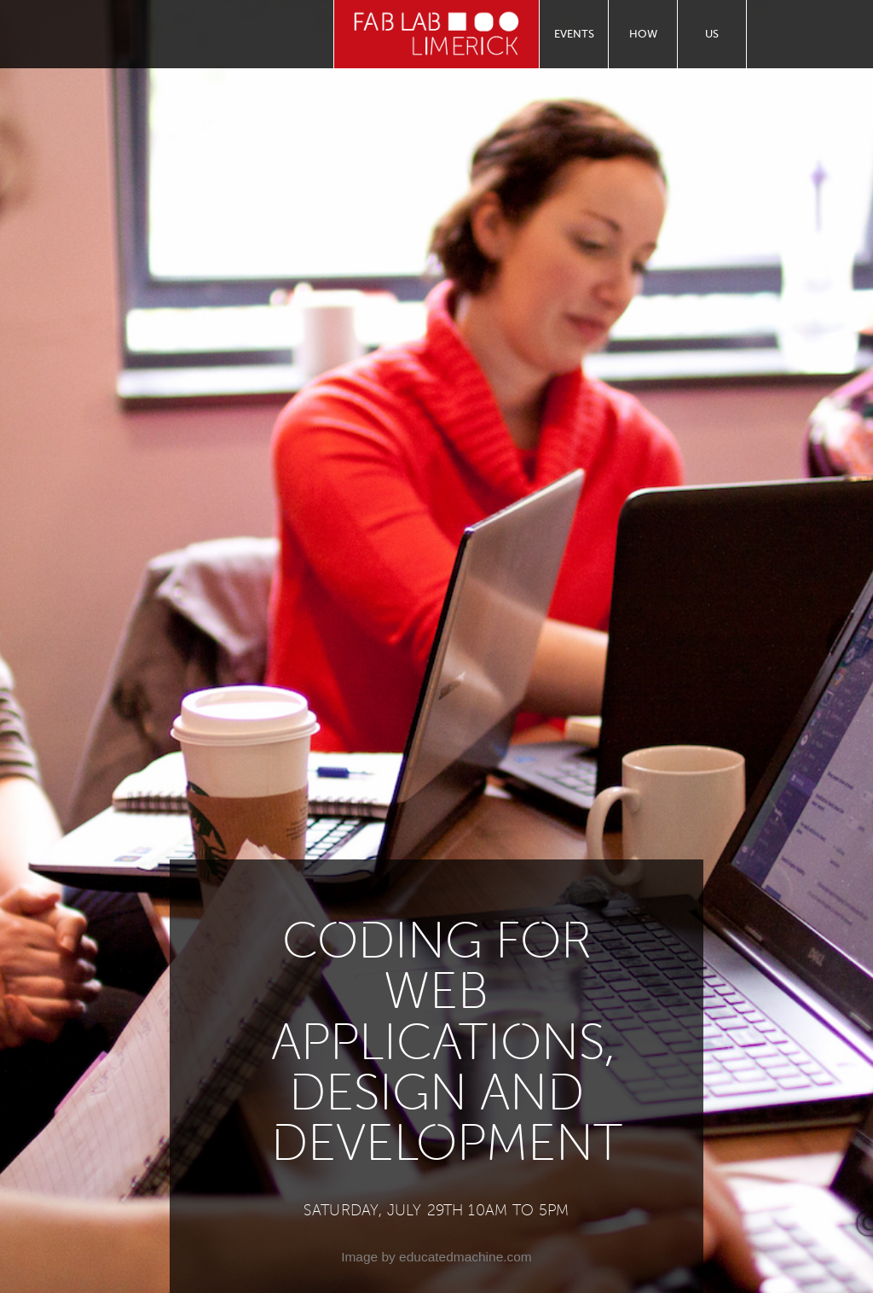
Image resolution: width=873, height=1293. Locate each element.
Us (712, 33)
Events (574, 33)
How (643, 33)
